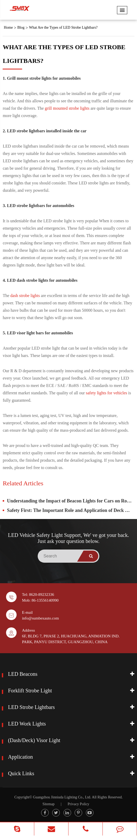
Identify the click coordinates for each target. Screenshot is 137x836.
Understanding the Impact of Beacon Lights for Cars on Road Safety (70, 500)
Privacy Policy (78, 804)
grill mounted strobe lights (67, 108)
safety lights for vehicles (106, 393)
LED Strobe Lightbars (31, 707)
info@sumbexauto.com (40, 618)
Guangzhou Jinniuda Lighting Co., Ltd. (62, 797)
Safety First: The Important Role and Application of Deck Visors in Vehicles (70, 510)
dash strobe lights (25, 295)
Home (8, 27)
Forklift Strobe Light (30, 690)
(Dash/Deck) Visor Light (34, 740)
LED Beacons (22, 674)
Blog (21, 27)
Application (20, 757)
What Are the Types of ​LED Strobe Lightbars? (63, 27)
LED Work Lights (27, 724)
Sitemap (48, 804)
